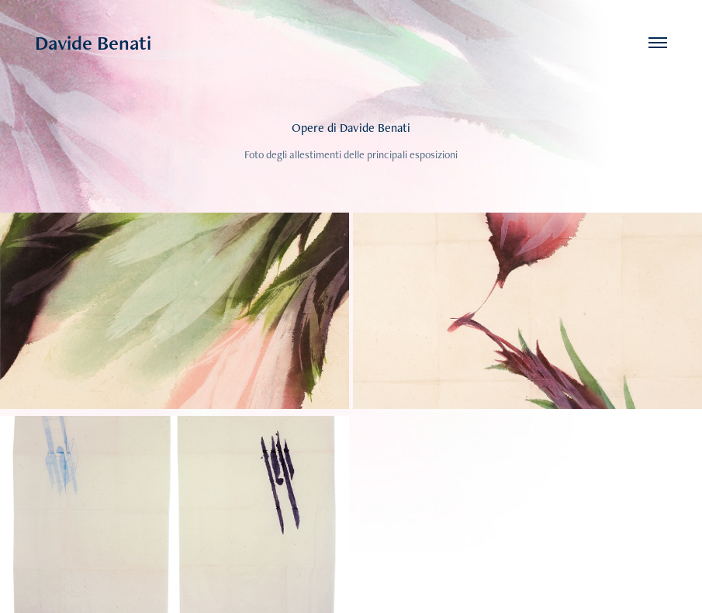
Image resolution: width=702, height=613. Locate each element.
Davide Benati (93, 42)
